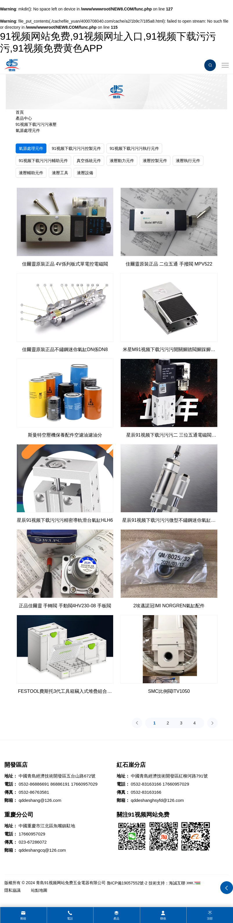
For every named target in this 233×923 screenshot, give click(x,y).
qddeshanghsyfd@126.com (157, 800)
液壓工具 (60, 172)
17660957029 (84, 784)
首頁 (20, 112)
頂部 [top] (210, 918)
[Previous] (137, 723)
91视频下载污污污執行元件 (134, 148)
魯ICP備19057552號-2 (127, 883)
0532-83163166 (146, 784)
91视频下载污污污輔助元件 (43, 160)
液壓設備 (85, 172)
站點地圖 (39, 890)
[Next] (212, 723)
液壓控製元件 (155, 160)
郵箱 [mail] (23, 918)
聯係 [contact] (163, 918)
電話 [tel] (70, 918)
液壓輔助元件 (31, 172)
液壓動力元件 (122, 160)
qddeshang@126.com (40, 800)
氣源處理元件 (28, 130)
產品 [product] (116, 918)
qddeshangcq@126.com (42, 850)
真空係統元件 (89, 160)
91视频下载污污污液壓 (36, 124)
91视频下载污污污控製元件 (76, 148)
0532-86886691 (34, 784)
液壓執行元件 (188, 160)
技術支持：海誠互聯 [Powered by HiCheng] (167, 883)
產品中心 (24, 118)
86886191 (60, 784)
